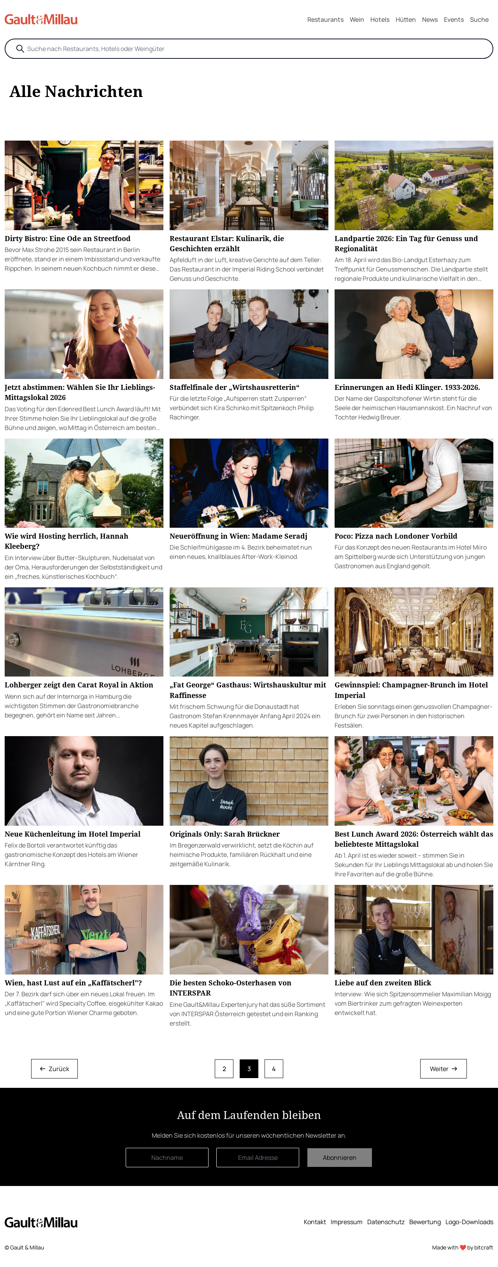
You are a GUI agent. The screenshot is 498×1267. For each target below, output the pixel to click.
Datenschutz (386, 1222)
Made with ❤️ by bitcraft (462, 1247)
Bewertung (425, 1222)
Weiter (443, 1068)
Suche (479, 19)
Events (454, 19)
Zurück (54, 1068)
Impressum (347, 1222)
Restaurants (325, 19)
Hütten (406, 19)
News (430, 19)
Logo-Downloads (469, 1222)
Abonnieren (339, 1157)
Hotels (379, 19)
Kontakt (315, 1222)
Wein (357, 19)
